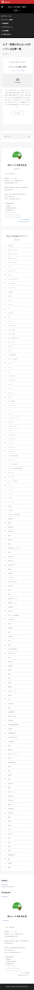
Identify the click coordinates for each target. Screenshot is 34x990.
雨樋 (9, 846)
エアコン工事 (20, 70)
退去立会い (11, 800)
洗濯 (9, 707)
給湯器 (9, 775)
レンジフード (11, 502)
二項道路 (10, 510)
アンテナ (10, 266)
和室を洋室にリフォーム (14, 548)
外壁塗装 (10, 573)
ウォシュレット (12, 271)
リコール (10, 489)
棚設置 (9, 686)
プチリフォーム (7, 27)
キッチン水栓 (11, 334)
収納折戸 (10, 539)
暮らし (9, 678)
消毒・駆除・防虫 (12, 737)
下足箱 (9, 506)
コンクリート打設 (12, 359)
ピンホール (11, 443)
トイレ (9, 409)
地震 (9, 552)
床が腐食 (10, 607)
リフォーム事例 (7, 19)
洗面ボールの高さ (12, 716)
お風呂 (9, 296)
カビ (9, 317)
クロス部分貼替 (12, 355)
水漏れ (9, 695)
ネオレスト (11, 422)
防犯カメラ (11, 834)
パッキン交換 (11, 434)
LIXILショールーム (12, 254)
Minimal (13, 986)
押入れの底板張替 (12, 649)
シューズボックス (12, 380)
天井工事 (10, 586)
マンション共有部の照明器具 (15, 468)
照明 (9, 745)
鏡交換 (9, 821)
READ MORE (18, 113)
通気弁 (9, 804)
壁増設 (9, 569)
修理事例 (4, 23)
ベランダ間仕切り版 (13, 455)
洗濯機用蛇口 (11, 712)
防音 (9, 842)
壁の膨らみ (11, 560)
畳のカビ (10, 758)
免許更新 (10, 527)
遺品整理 (10, 813)
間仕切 (9, 825)
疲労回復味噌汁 (12, 762)
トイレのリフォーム (13, 418)
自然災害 (10, 783)
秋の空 (9, 766)
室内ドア (10, 590)
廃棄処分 (10, 628)
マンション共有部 (12, 464)
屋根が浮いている (12, 602)
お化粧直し (11, 292)
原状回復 (10, 531)
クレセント (11, 346)
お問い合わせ (6, 34)
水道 (9, 699)
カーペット (11, 304)
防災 (9, 829)
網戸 (9, 779)
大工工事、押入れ (12, 581)
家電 (9, 594)
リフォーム (11, 493)
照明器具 (10, 750)
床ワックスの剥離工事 (13, 615)
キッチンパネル (12, 325)
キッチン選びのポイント (14, 338)
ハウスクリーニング (13, 426)
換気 (9, 657)
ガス (9, 308)
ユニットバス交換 (12, 481)
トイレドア (11, 413)
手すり (9, 640)
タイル (9, 397)
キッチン (10, 321)
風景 (9, 859)
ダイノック (11, 392)
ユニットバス (11, 476)
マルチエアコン (12, 460)
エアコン (14, 70)
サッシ (9, 371)
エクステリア (11, 287)
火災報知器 (11, 741)
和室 (9, 544)
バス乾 (9, 430)
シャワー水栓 (11, 376)
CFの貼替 (10, 245)
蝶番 (9, 787)
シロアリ (10, 384)
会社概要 (5, 30)
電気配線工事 (11, 855)
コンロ (9, 367)
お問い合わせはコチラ (23, 221)
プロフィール (6, 16)
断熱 (9, 674)
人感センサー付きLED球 (14, 514)
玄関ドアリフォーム (13, 754)
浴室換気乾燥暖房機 (13, 724)
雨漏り (9, 850)
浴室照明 (10, 729)
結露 (9, 771)
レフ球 (9, 497)
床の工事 (10, 611)
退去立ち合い (11, 796)
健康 (9, 523)
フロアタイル (11, 451)
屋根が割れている (12, 598)
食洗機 (9, 863)
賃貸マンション (12, 792)
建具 (9, 632)
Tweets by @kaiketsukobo (7, 886)
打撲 (9, 644)
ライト (9, 485)
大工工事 (10, 577)
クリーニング (11, 342)
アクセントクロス (12, 262)
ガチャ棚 (10, 313)
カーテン (10, 300)
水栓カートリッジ (12, 691)
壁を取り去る (11, 565)
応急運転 (10, 636)
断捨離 (9, 670)
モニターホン (11, 472)
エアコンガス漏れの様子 (18, 67)
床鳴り (9, 623)
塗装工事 (10, 556)
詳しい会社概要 (25, 219)
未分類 (9, 682)
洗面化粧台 (11, 720)
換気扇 (9, 661)
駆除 (9, 867)
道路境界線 (11, 808)
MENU (7, 2)
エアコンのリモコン (13, 279)
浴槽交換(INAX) (12, 733)
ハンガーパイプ (12, 439)
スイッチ (10, 388)
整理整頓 (10, 665)
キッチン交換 (11, 329)
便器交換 (10, 518)
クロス (9, 350)
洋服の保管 (11, 703)
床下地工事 (11, 619)
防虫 (9, 838)
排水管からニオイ (12, 653)
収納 (9, 535)
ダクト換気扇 (11, 401)
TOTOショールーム (13, 258)
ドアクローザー (12, 405)
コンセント (11, 363)
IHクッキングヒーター (13, 250)
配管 (9, 817)
